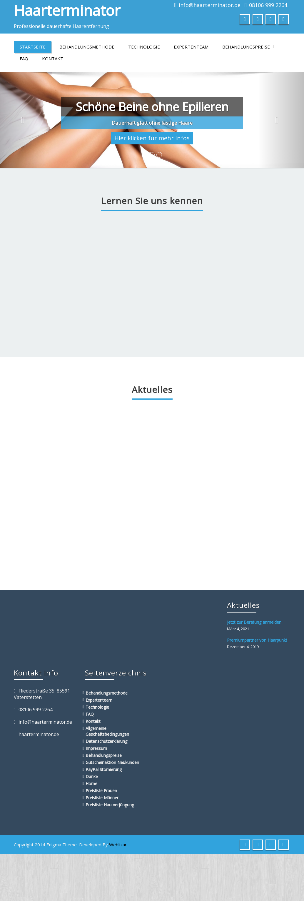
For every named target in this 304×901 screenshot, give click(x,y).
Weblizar (118, 844)
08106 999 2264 (268, 5)
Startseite (33, 47)
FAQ (24, 58)
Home (91, 783)
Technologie (144, 47)
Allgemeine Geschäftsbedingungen (107, 731)
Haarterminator (67, 10)
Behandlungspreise (248, 47)
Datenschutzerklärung (106, 741)
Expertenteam (191, 47)
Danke (92, 776)
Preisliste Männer (102, 797)
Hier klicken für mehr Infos (152, 138)
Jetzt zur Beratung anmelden (254, 622)
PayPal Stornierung (104, 769)
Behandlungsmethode (86, 47)
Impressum (96, 748)
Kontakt (52, 58)
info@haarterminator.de (209, 5)
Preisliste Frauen (101, 790)
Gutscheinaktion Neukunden (112, 762)
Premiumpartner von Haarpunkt (257, 640)
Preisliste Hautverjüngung (110, 804)
